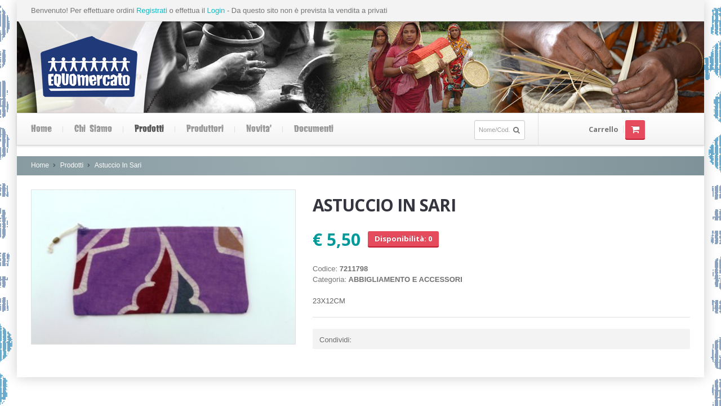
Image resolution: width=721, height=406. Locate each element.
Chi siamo (93, 129)
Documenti (313, 129)
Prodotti (149, 129)
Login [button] (216, 10)
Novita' (259, 129)
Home (41, 129)
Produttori (205, 129)
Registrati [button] (151, 10)
